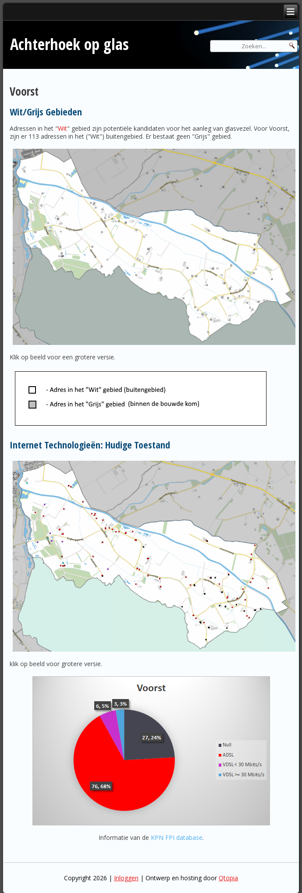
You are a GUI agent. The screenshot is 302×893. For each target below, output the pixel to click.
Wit (62, 128)
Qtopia (228, 878)
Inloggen (126, 878)
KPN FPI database (177, 837)
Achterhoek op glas (69, 44)
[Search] (254, 46)
